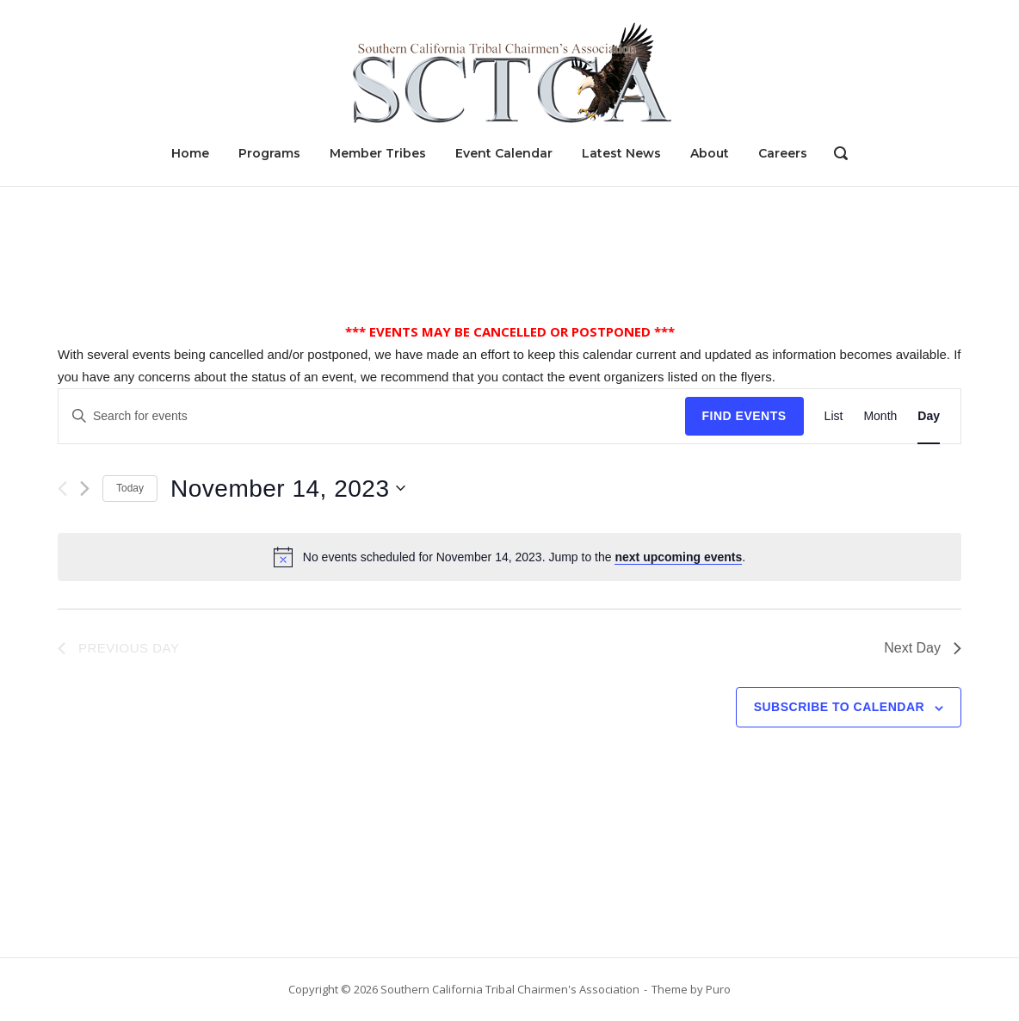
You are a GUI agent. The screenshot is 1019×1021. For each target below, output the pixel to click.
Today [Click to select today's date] (130, 488)
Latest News (621, 153)
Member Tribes (378, 153)
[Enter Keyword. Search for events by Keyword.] (372, 416)
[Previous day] (62, 488)
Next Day (922, 647)
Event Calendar (504, 153)
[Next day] (85, 488)
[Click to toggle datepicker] (287, 489)
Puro (718, 989)
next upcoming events (678, 557)
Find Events (744, 416)
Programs (269, 153)
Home (190, 153)
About (709, 153)
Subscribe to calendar (839, 707)
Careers (782, 153)
